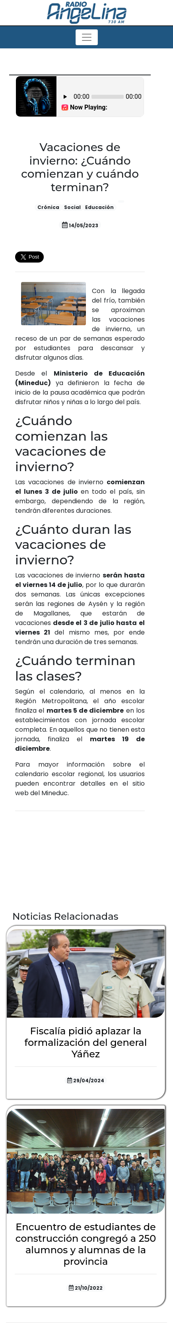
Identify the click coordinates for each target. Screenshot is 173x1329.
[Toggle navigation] (87, 37)
